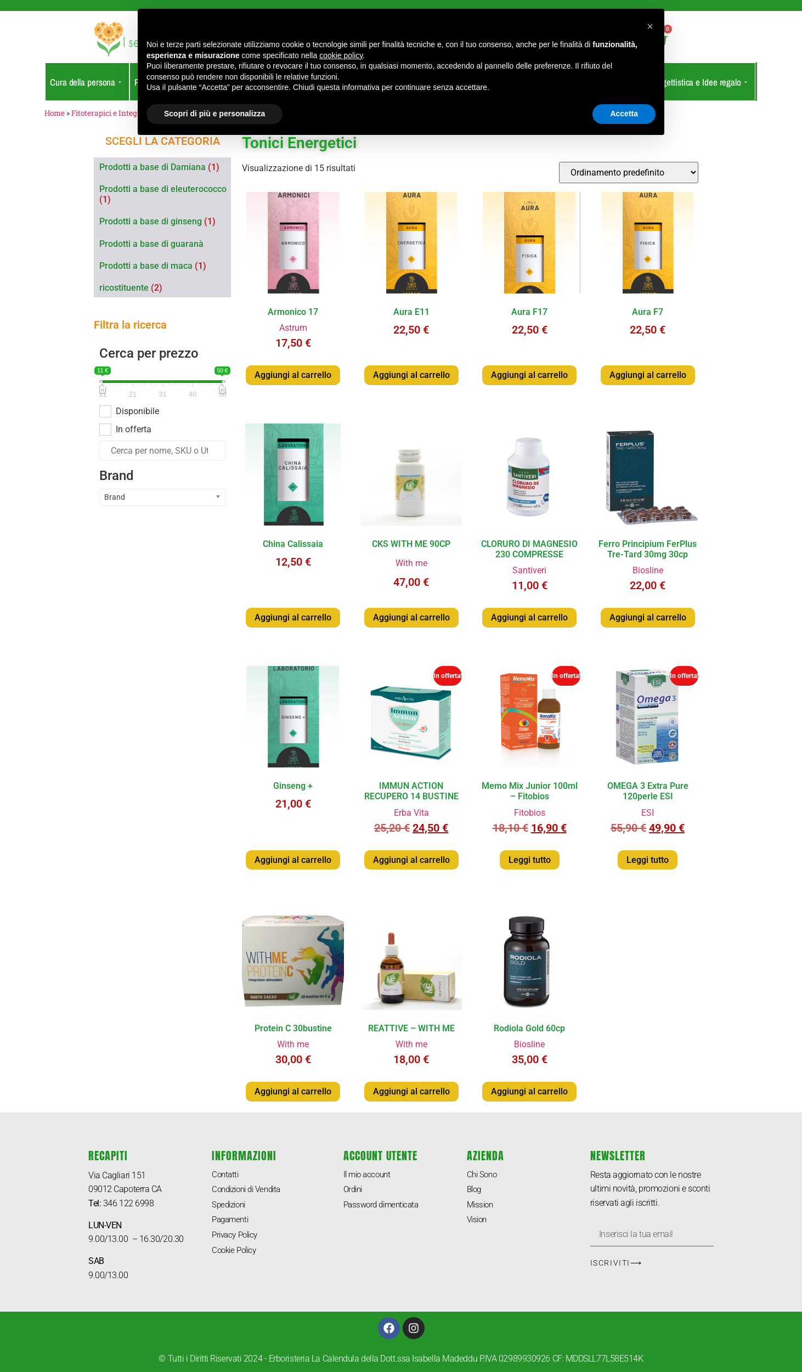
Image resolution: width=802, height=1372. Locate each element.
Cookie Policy (236, 1253)
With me (411, 563)
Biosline (647, 570)
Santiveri (529, 570)
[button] (650, 26)
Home (54, 113)
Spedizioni (231, 1206)
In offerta (133, 429)
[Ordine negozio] (628, 172)
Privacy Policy (237, 1237)
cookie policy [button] (341, 55)
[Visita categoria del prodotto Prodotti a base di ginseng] (165, 221)
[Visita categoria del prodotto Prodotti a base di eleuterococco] (165, 194)
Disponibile (137, 411)
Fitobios (529, 813)
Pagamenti (232, 1221)
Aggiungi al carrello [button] (293, 375)
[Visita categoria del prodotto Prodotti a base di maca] (165, 265)
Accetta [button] (624, 113)
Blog (475, 1190)
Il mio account (369, 1175)
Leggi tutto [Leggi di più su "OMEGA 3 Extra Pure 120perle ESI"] (647, 860)
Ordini (354, 1190)
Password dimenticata (384, 1206)
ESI (647, 813)
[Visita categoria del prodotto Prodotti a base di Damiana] (165, 167)
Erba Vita (411, 813)
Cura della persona (85, 82)
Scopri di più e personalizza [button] (214, 113)
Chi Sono (483, 1175)
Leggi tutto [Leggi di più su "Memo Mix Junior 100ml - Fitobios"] (530, 860)
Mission (481, 1206)
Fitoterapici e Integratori (114, 113)
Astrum (293, 328)
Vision (478, 1221)
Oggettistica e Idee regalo (699, 82)
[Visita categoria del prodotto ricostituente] (165, 287)
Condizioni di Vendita (250, 1190)
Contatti (226, 1175)
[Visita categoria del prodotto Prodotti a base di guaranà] (165, 243)
